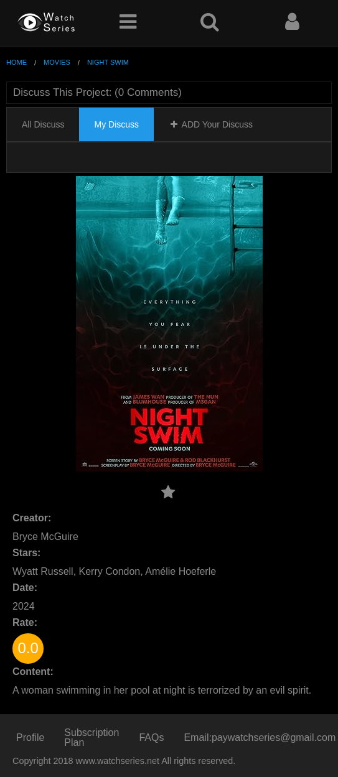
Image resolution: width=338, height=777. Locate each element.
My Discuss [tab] (116, 124)
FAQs (151, 737)
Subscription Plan (91, 737)
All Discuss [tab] (43, 124)
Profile (30, 737)
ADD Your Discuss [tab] (211, 124)
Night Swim (108, 62)
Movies (57, 62)
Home (16, 62)
